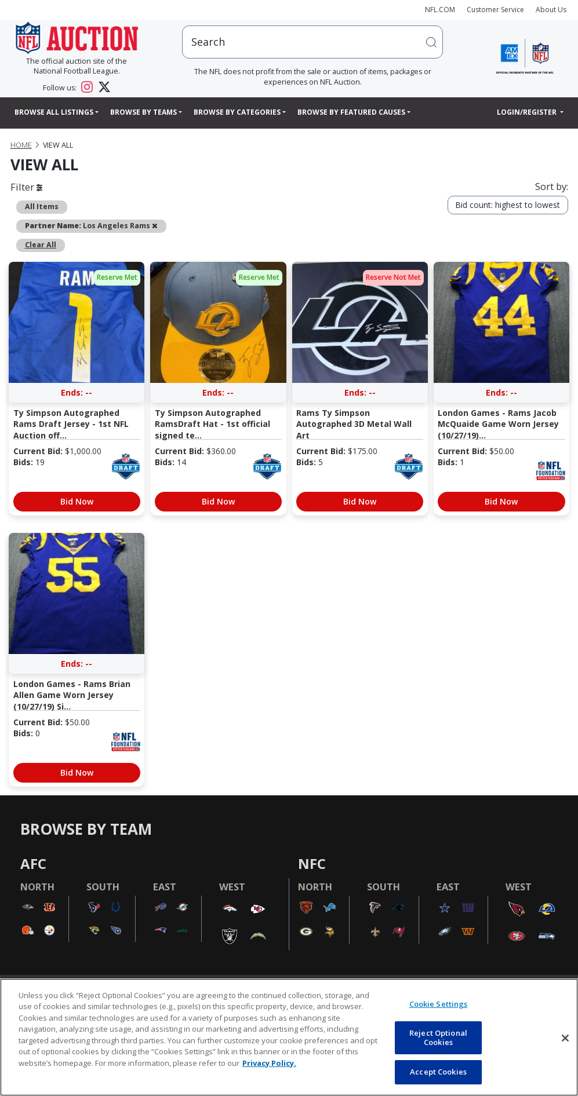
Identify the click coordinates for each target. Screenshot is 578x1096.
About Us (551, 9)
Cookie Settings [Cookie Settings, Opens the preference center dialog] (438, 1004)
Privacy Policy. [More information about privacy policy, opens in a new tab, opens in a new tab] (269, 1063)
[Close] (565, 1038)
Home (21, 145)
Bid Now (76, 501)
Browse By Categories (237, 112)
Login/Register (527, 112)
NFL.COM (440, 9)
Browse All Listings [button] (53, 112)
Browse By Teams (143, 112)
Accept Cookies (438, 1071)
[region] (289, 1037)
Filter (26, 186)
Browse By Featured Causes (351, 112)
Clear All (40, 245)
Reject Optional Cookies (438, 1037)
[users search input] (312, 42)
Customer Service (495, 9)
